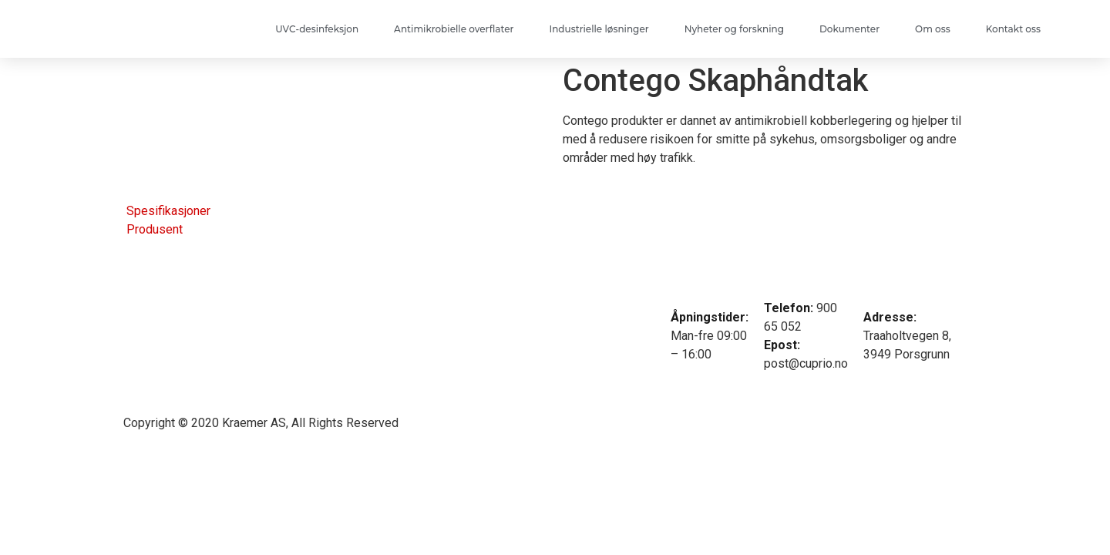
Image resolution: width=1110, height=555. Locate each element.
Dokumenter (849, 29)
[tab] (166, 211)
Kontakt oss (1013, 29)
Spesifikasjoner (168, 211)
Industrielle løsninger (598, 29)
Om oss (932, 29)
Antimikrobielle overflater (453, 29)
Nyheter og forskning (734, 29)
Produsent (154, 229)
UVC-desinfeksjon (316, 29)
